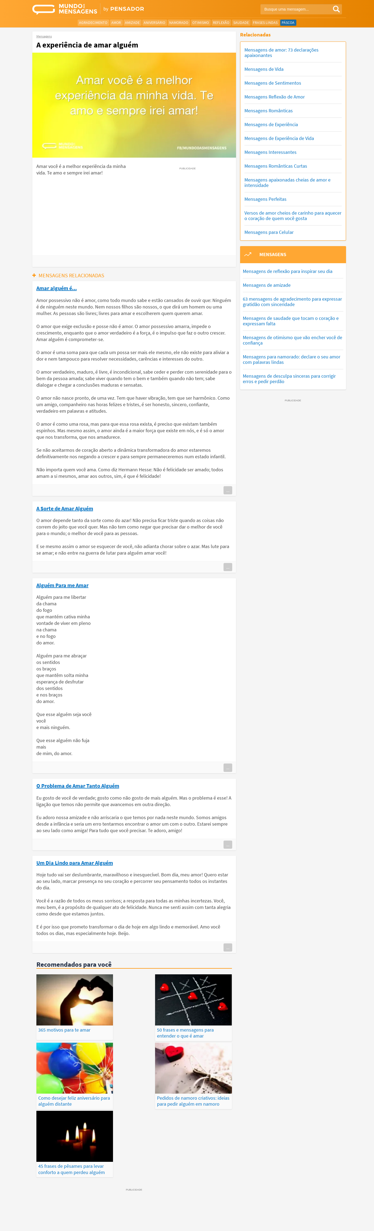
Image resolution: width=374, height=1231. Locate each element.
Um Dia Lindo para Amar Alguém (74, 862)
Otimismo (200, 22)
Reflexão (221, 22)
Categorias (300, 1207)
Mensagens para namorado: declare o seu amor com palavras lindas (291, 359)
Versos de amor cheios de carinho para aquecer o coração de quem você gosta (292, 215)
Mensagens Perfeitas (265, 199)
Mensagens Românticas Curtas (275, 166)
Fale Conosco (302, 1222)
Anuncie (335, 1222)
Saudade (241, 22)
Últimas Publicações (219, 1207)
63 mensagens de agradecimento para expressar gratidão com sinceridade (292, 301)
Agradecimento (93, 22)
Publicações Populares (264, 1207)
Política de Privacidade (212, 1222)
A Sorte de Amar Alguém (64, 508)
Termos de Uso (248, 1222)
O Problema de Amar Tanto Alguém (77, 785)
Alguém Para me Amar (62, 585)
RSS (321, 1222)
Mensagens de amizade (267, 285)
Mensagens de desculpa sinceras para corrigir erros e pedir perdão (289, 378)
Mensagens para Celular (269, 232)
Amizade (132, 22)
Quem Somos (276, 1222)
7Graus (57, 1222)
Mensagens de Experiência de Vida (279, 138)
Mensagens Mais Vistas (79, 1207)
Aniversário (154, 22)
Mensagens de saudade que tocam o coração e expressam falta (291, 321)
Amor (116, 22)
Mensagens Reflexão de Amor (274, 97)
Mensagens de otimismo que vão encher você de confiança (292, 340)
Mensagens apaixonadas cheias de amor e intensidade (287, 182)
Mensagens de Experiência (271, 124)
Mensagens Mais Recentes (127, 1207)
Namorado (178, 22)
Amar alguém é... (56, 288)
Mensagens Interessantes (270, 152)
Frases (190, 1207)
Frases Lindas (265, 22)
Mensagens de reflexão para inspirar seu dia (287, 271)
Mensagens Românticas (268, 110)
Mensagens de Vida (264, 69)
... (228, 490)
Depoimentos (167, 1207)
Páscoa (288, 22)
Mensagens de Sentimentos (272, 83)
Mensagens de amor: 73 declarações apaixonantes (281, 52)
